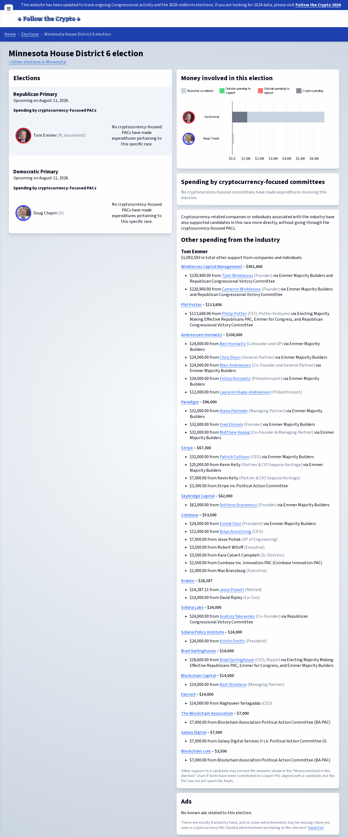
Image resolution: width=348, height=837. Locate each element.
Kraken (187, 581)
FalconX (188, 694)
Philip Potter (234, 314)
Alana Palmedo (234, 411)
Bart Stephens (233, 685)
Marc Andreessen (235, 365)
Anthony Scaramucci (238, 505)
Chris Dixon (230, 357)
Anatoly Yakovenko (237, 616)
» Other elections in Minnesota (37, 62)
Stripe (187, 448)
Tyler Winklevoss (237, 276)
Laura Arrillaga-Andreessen (245, 392)
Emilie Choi (230, 524)
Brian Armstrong (235, 532)
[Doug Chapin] (23, 213)
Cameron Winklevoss (241, 289)
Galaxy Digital (193, 732)
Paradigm (190, 402)
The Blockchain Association (207, 713)
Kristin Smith (232, 641)
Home (10, 34)
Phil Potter (191, 305)
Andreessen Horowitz (201, 335)
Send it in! (316, 827)
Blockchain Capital (198, 676)
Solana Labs (192, 607)
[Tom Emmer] (23, 135)
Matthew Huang (235, 432)
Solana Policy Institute (202, 632)
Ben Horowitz (233, 344)
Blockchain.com (196, 751)
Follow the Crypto (48, 18)
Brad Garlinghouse (198, 651)
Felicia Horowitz (235, 379)
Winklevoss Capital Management (211, 267)
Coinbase (189, 515)
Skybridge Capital (198, 496)
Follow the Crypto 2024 (318, 5)
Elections (30, 34)
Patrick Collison (234, 457)
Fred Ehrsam (231, 424)
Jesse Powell (232, 590)
